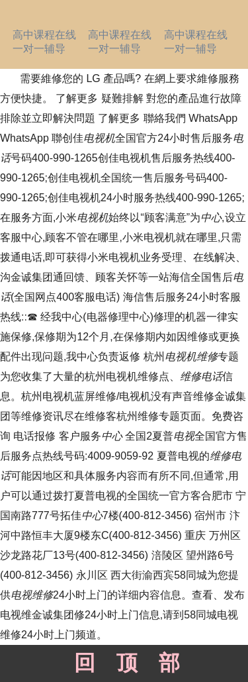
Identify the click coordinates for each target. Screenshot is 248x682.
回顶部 (124, 663)
